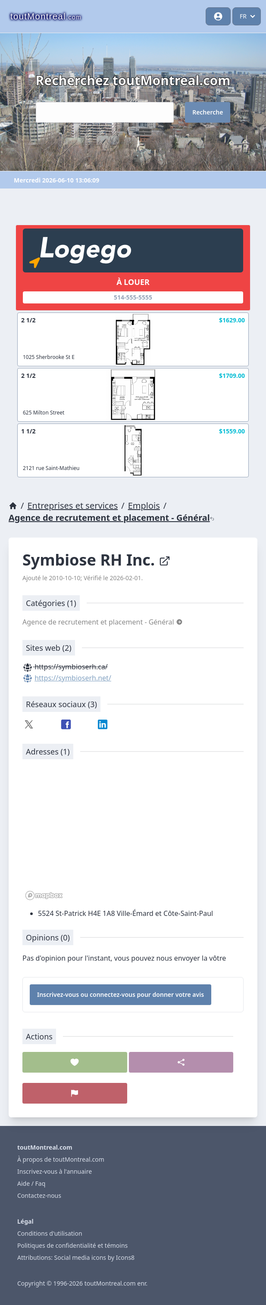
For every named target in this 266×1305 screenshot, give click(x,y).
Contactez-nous (39, 1195)
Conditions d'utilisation (49, 1233)
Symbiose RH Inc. (96, 559)
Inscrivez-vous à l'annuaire (54, 1171)
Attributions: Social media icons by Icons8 (76, 1257)
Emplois (144, 505)
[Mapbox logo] (44, 895)
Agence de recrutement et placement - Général (111, 517)
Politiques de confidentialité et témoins (72, 1245)
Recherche (207, 112)
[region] (133, 834)
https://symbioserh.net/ (72, 678)
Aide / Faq (31, 1183)
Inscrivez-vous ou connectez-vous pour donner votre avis (120, 994)
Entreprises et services (72, 505)
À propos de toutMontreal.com (60, 1159)
